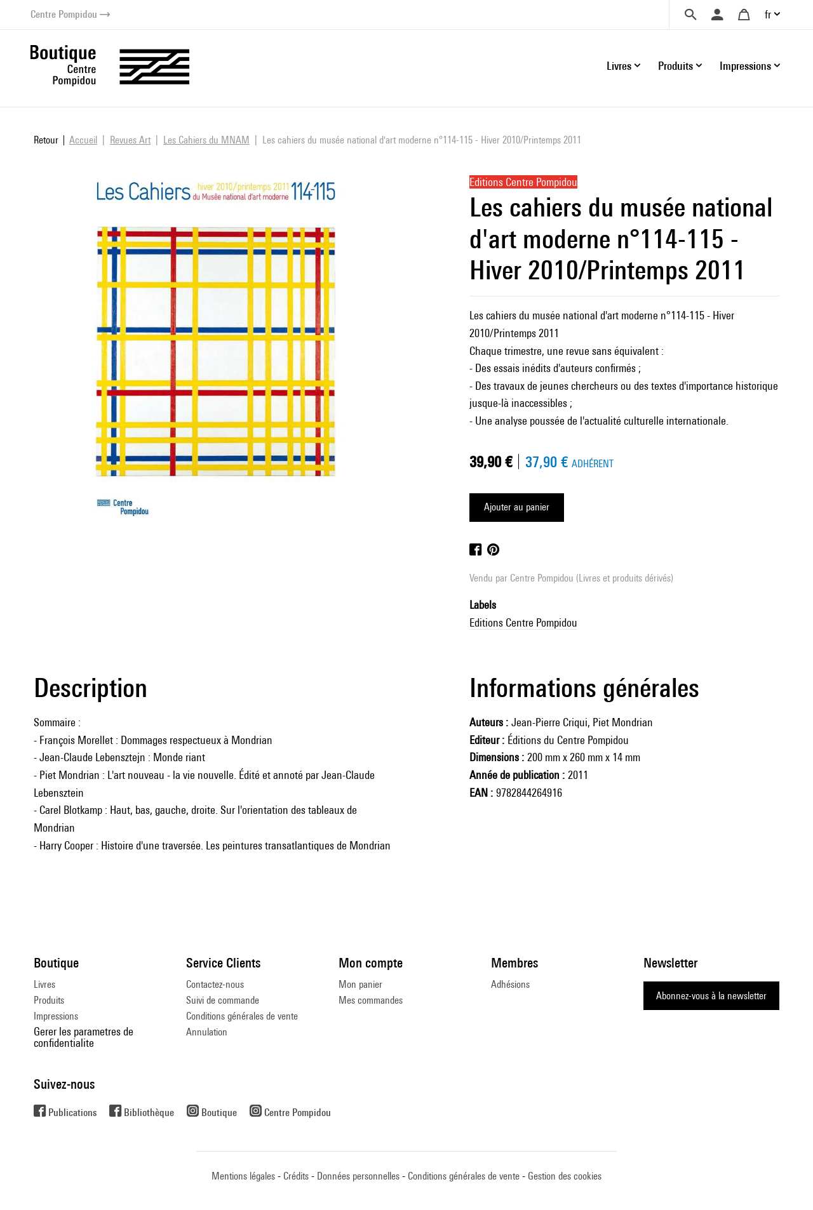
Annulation (206, 1032)
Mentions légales (243, 1176)
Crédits (296, 1176)
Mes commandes (371, 1000)
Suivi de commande (222, 1000)
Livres (44, 984)
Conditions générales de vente (242, 1016)
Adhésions (510, 984)
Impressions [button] (745, 65)
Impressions (56, 1016)
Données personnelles (358, 1176)
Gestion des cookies (564, 1176)
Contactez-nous (215, 984)
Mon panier (360, 984)
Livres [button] (619, 65)
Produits (49, 1000)
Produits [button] (675, 65)
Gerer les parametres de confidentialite (83, 1037)
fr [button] (768, 14)
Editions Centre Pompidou (523, 622)
